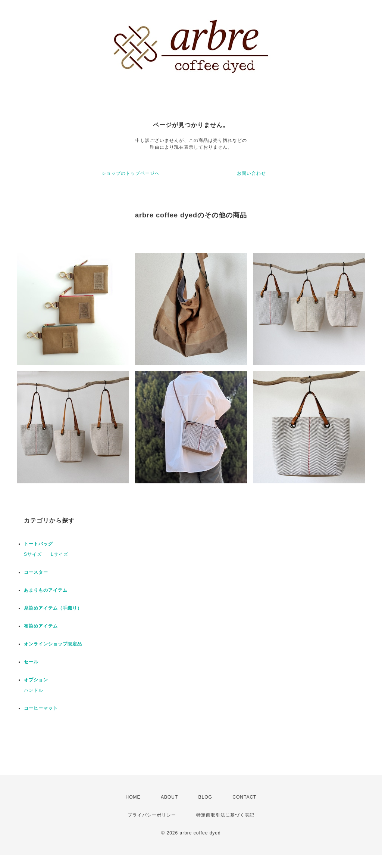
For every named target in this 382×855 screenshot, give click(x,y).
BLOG (205, 797)
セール (31, 662)
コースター (36, 572)
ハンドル (33, 690)
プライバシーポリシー (152, 815)
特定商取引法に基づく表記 (225, 815)
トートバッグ (38, 543)
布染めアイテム (41, 626)
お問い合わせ (251, 173)
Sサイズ (33, 554)
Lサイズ (59, 554)
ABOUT (169, 797)
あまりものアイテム (46, 590)
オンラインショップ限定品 (53, 644)
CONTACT (244, 797)
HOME (133, 797)
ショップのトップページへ (130, 173)
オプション (36, 679)
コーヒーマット (41, 708)
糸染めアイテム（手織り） (53, 608)
